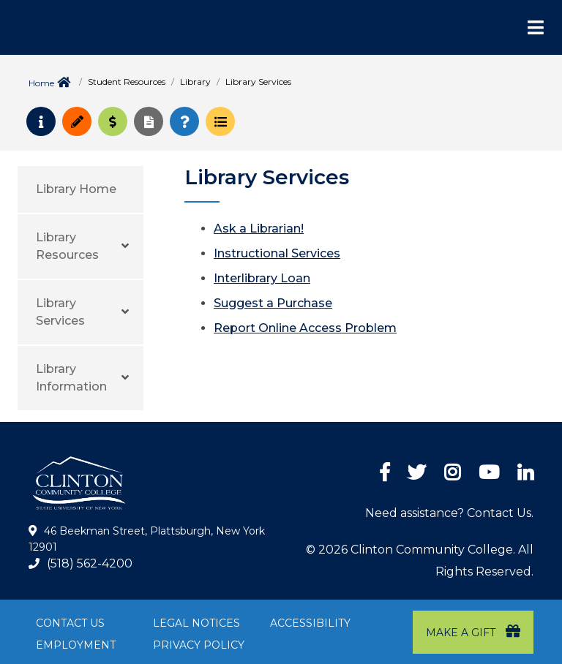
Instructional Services (277, 253)
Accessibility (310, 623)
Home (41, 83)
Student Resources (126, 81)
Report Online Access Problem (305, 328)
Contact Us (70, 623)
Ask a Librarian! (259, 228)
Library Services (60, 312)
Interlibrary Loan (262, 278)
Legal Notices (196, 623)
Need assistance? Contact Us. (449, 513)
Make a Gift (473, 631)
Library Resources (67, 246)
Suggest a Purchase (273, 303)
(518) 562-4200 (89, 563)
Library (195, 81)
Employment (76, 645)
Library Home (76, 189)
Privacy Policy (198, 645)
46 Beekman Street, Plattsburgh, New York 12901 (147, 539)
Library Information (71, 377)
